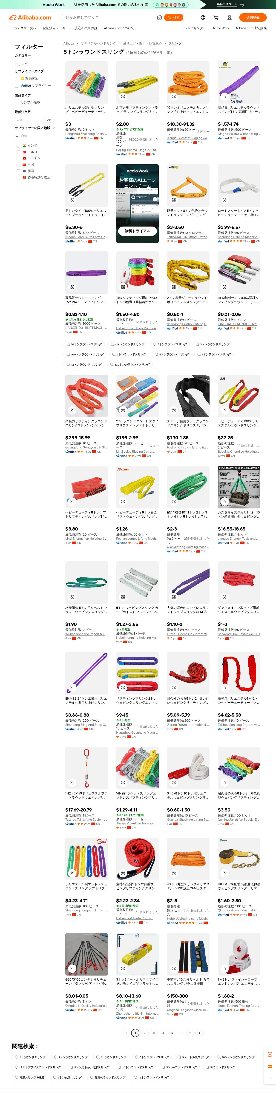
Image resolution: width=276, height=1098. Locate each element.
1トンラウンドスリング (214, 354)
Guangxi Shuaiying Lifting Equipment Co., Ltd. (188, 819)
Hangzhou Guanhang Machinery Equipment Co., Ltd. (137, 732)
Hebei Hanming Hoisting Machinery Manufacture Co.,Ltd (137, 637)
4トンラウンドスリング (127, 344)
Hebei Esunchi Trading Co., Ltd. (239, 1005)
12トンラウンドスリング (83, 364)
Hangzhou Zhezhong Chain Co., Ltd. (86, 134)
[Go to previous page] (126, 1033)
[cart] (216, 18)
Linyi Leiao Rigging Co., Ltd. (135, 451)
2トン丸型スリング (67, 1077)
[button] (159, 17)
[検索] (173, 17)
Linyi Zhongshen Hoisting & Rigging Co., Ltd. (86, 538)
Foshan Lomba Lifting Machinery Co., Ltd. (137, 538)
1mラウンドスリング (30, 1057)
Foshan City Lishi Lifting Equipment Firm (188, 447)
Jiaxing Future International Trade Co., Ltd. (188, 724)
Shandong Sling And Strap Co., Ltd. (86, 724)
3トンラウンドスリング (212, 344)
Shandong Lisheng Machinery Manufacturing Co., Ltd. (239, 237)
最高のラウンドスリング (107, 1077)
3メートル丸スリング (193, 1057)
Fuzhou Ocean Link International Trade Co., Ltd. (188, 634)
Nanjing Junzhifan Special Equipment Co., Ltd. (239, 819)
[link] (270, 1054)
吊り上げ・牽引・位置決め (142, 43)
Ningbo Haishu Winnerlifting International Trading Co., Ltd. (239, 134)
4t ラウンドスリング (111, 1057)
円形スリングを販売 (29, 1077)
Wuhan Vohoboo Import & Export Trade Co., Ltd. (86, 634)
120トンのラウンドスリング (130, 364)
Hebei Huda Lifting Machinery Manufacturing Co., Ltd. (137, 328)
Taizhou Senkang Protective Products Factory (239, 724)
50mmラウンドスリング (179, 1067)
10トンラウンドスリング (84, 344)
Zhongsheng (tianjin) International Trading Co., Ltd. (137, 1013)
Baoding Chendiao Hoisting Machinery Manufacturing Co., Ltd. (239, 451)
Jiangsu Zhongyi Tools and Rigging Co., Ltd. (239, 538)
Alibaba (68, 43)
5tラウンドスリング (220, 1067)
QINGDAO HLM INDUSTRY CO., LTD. (239, 324)
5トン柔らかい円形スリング (89, 1067)
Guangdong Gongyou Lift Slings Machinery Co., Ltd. (86, 447)
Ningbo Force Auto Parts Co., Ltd (86, 237)
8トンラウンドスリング (170, 344)
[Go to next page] (200, 1033)
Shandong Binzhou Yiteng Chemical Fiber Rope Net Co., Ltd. (188, 324)
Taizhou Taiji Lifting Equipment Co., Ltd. (86, 819)
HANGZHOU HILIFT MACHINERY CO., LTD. (86, 327)
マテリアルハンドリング (98, 43)
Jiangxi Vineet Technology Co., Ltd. (137, 823)
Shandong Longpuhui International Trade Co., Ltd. (86, 910)
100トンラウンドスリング (85, 354)
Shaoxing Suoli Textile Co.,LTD (239, 634)
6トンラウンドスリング (172, 354)
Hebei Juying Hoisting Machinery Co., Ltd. (188, 918)
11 (190, 1033)
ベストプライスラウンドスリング (38, 1067)
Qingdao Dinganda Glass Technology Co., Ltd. (188, 1010)
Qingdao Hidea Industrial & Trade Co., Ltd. (239, 910)
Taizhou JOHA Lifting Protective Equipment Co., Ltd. (188, 237)
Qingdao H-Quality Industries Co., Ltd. (86, 1005)
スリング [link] (175, 43)
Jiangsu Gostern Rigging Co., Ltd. (188, 138)
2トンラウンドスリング (129, 354)
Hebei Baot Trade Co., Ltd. (134, 918)
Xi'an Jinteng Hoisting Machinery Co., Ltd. (188, 547)
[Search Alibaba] (109, 17)
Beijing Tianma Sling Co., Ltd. (136, 150)
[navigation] (35, 539)
